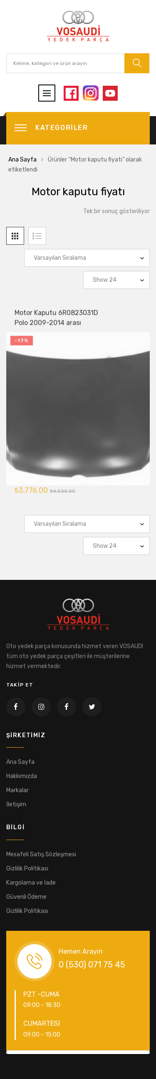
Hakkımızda (21, 776)
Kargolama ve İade (31, 882)
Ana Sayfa (22, 159)
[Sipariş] (87, 258)
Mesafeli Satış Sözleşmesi (41, 854)
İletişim (16, 804)
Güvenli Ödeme (26, 896)
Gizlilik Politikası (27, 868)
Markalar (17, 790)
